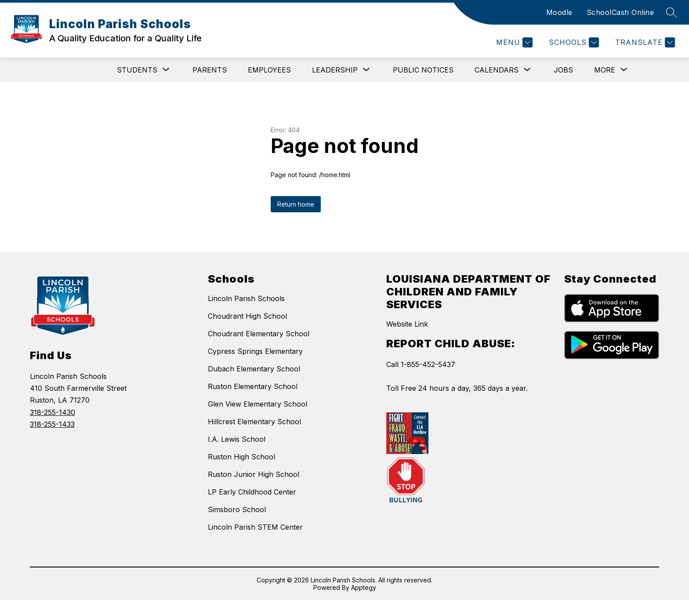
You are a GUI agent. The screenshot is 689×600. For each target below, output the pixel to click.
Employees (269, 69)
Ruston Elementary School (252, 386)
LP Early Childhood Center (252, 491)
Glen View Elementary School (257, 404)
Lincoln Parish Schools (246, 298)
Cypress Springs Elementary (255, 351)
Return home (295, 204)
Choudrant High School (247, 316)
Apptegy (363, 587)
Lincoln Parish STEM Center (255, 527)
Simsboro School (237, 509)
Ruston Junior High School (253, 474)
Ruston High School (241, 456)
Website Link (407, 324)
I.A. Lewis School (236, 439)
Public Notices (423, 69)
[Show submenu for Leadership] (335, 70)
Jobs (563, 69)
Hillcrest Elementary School (254, 421)
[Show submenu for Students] (137, 70)
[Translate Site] (644, 42)
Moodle (559, 12)
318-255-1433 (52, 424)
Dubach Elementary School (254, 368)
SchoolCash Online (620, 12)
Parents (209, 69)
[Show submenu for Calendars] (497, 70)
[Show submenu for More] (604, 70)
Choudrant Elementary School (258, 333)
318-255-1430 (52, 412)
